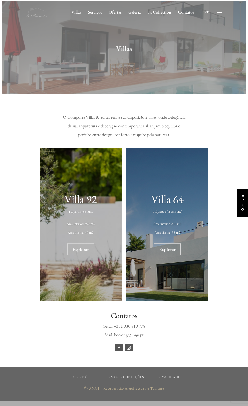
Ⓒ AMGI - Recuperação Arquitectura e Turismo (124, 388)
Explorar (80, 251)
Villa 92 (80, 201)
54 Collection (159, 12)
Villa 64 (167, 201)
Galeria (134, 12)
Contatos (186, 12)
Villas (76, 12)
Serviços (95, 12)
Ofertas (115, 12)
